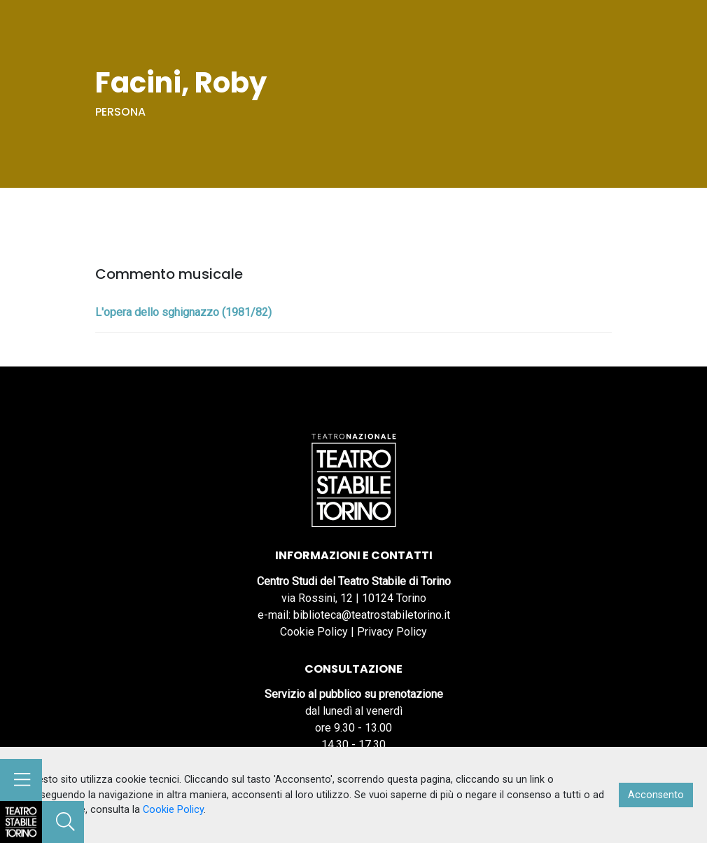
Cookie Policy (314, 631)
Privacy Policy (392, 631)
